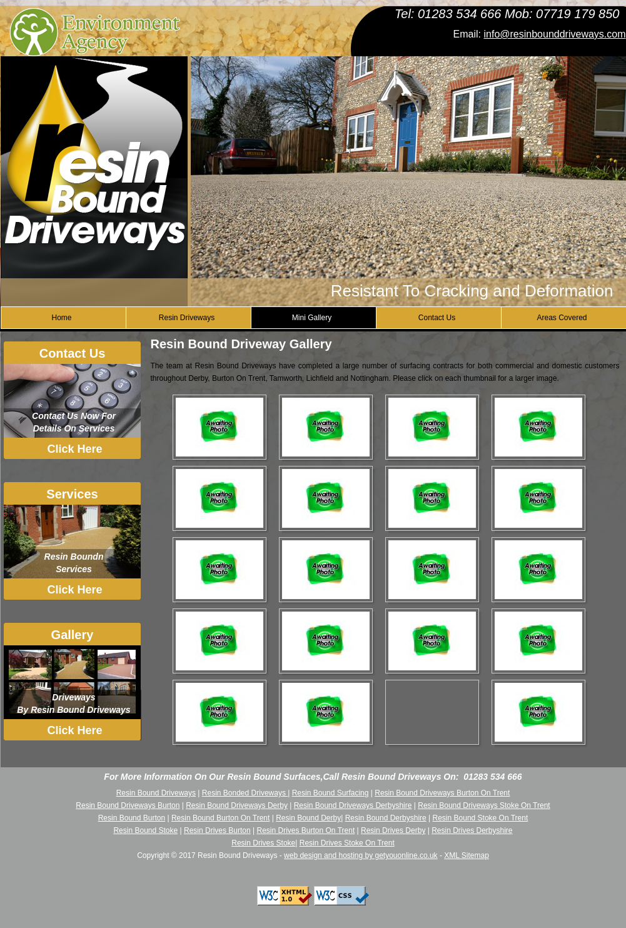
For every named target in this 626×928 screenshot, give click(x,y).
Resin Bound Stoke (145, 830)
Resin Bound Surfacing (330, 793)
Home (61, 317)
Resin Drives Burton (217, 830)
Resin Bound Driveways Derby (237, 805)
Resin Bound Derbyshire (386, 818)
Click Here (74, 449)
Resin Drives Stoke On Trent (347, 843)
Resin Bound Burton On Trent (220, 818)
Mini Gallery (311, 317)
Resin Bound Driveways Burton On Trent (442, 793)
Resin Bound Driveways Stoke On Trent (484, 805)
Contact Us (436, 317)
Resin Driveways (187, 317)
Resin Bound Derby (308, 818)
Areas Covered (562, 317)
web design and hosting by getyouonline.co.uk (361, 855)
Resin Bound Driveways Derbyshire (353, 805)
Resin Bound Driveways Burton (127, 805)
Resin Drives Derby (393, 830)
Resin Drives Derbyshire (472, 830)
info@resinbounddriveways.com (554, 34)
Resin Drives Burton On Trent (305, 830)
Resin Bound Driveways (156, 793)
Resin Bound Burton (131, 818)
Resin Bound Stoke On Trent (480, 818)
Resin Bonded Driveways (245, 793)
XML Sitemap (466, 855)
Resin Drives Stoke (263, 843)
